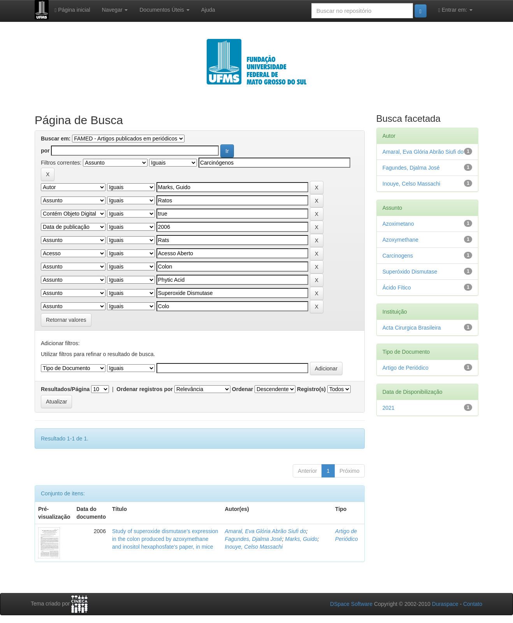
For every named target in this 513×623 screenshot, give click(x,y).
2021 (389, 408)
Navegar (115, 10)
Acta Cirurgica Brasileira (412, 328)
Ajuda (208, 10)
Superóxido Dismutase (410, 272)
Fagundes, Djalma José (253, 539)
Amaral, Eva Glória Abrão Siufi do (265, 531)
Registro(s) (311, 389)
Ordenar (242, 389)
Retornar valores (66, 320)
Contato (472, 604)
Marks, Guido (301, 539)
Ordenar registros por (144, 389)
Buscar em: (55, 138)
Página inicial (72, 10)
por (45, 150)
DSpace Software (351, 604)
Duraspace (445, 604)
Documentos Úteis (164, 10)
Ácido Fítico (397, 287)
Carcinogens (398, 256)
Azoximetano (398, 224)
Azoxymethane (401, 240)
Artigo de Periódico (406, 368)
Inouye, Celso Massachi (254, 547)
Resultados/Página (65, 389)
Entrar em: (455, 10)
